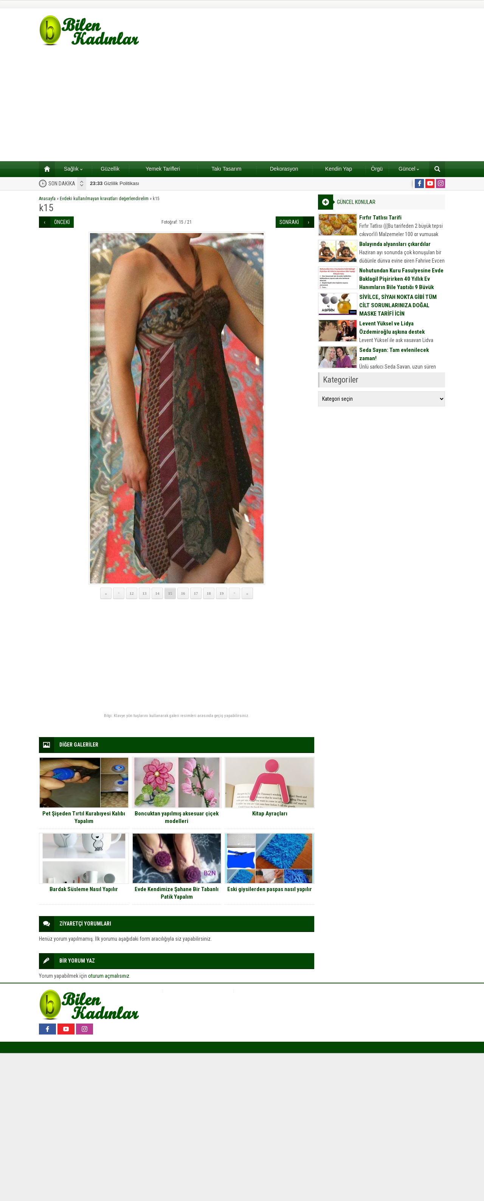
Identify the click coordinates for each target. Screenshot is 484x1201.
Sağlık (73, 169)
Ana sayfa (44, 169)
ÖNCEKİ (62, 222)
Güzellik (110, 169)
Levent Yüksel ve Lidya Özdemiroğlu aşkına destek (392, 327)
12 (132, 593)
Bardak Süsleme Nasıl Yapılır (84, 889)
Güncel (409, 169)
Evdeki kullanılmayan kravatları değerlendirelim (104, 198)
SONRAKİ (289, 222)
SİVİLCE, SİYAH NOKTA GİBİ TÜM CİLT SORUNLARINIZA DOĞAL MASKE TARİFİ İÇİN (398, 305)
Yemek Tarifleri (163, 169)
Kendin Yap (338, 169)
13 (145, 593)
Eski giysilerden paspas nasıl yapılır (269, 889)
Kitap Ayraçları (269, 813)
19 (222, 593)
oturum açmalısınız (108, 976)
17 (196, 593)
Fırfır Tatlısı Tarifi (380, 217)
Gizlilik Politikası (114, 183)
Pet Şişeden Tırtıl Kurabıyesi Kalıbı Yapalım (83, 817)
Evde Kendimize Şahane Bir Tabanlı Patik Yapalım (177, 893)
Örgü (377, 169)
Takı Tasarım (226, 169)
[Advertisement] (242, 104)
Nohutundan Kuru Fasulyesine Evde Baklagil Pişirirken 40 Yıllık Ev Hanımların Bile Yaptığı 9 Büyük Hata (401, 283)
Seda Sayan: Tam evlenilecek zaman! (394, 354)
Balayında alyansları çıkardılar (395, 244)
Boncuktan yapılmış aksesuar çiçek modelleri (177, 817)
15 (170, 593)
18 (209, 593)
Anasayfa (47, 198)
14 (157, 593)
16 (183, 593)
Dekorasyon (284, 169)
